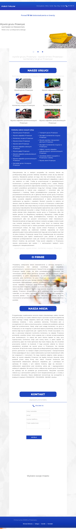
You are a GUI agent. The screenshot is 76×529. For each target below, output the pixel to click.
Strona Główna (27, 524)
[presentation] (38, 432)
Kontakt (63, 6)
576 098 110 (70, 6)
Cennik (51, 6)
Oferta (47, 6)
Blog (58, 6)
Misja (55, 6)
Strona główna (40, 6)
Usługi (37, 524)
